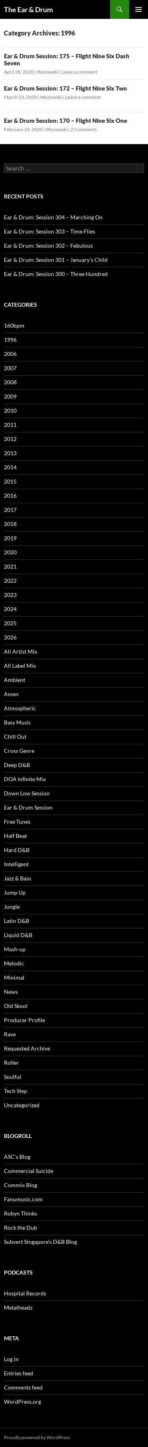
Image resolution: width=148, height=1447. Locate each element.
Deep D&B (17, 764)
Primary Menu (138, 9)
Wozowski (47, 72)
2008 (10, 382)
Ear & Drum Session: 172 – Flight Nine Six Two (65, 88)
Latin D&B (16, 920)
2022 (10, 580)
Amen (11, 694)
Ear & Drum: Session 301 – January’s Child (56, 259)
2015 (10, 481)
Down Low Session (27, 793)
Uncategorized (21, 1105)
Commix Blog (20, 1185)
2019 (10, 538)
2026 (10, 637)
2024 (10, 609)
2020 (10, 552)
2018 (10, 524)
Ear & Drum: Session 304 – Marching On (53, 217)
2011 (10, 424)
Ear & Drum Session (28, 807)
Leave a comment (79, 72)
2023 (10, 594)
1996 (10, 339)
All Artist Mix (20, 651)
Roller (11, 1062)
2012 (10, 438)
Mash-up (15, 949)
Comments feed (23, 1387)
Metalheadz (18, 1307)
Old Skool (16, 1005)
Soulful (12, 1076)
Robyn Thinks (20, 1213)
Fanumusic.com (23, 1199)
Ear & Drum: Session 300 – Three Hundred (56, 274)
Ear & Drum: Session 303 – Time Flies (49, 231)
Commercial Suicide (28, 1170)
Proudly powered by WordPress (37, 1437)
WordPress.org (22, 1401)
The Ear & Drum (28, 9)
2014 (10, 467)
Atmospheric (20, 708)
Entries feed (18, 1373)
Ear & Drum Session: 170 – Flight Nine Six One (65, 120)
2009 (10, 396)
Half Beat (15, 835)
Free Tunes (17, 821)
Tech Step (15, 1091)
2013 (10, 453)
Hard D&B (17, 850)
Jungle (12, 906)
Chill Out (15, 736)
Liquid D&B (18, 935)
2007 (10, 368)
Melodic (14, 963)
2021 (10, 566)
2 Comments (84, 129)
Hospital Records (25, 1293)
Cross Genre (19, 750)
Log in (11, 1359)
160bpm (14, 325)
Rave (10, 1034)
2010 (10, 410)
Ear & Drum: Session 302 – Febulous (48, 245)
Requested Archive (27, 1048)
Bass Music (17, 722)
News (11, 991)
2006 (10, 353)
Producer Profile (24, 1020)
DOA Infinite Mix (25, 779)
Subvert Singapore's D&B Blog (40, 1241)
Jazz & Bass (17, 878)
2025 (10, 623)
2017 (10, 509)
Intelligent (16, 864)
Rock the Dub (20, 1227)
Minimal (14, 977)
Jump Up (15, 892)
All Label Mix (20, 665)
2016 (10, 495)
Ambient (14, 679)
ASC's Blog (17, 1156)
